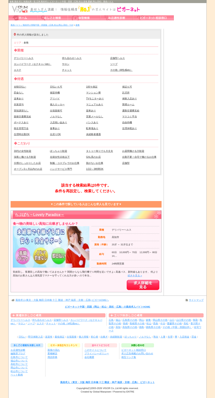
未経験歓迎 (116, 337)
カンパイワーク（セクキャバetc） (32, 64)
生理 (170, 337)
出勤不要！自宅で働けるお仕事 (139, 157)
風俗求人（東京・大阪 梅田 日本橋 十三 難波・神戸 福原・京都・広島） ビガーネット (107, 382)
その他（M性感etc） (121, 70)
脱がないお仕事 (94, 163)
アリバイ (55, 98)
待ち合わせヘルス (72, 58)
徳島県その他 (153, 327)
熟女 (155, 337)
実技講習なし (21, 110)
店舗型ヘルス (117, 58)
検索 (135, 34)
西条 (155, 323)
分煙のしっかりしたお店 (27, 163)
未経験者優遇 (93, 134)
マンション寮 (93, 92)
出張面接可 (56, 110)
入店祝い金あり (58, 122)
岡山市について (19, 367)
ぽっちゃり (130, 337)
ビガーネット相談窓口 (133, 350)
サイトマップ (196, 300)
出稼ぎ (104, 337)
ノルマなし (56, 116)
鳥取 (195, 320)
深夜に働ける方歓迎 (25, 157)
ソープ (113, 64)
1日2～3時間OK (94, 169)
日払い (22, 337)
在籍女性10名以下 (60, 157)
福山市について (19, 360)
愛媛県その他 (174, 323)
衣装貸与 (19, 104)
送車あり (19, 98)
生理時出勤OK (22, 134)
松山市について (19, 371)
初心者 (94, 337)
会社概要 (89, 357)
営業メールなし (94, 116)
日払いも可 (56, 86)
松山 (148, 323)
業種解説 (52, 353)
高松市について (19, 364)
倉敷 (148, 320)
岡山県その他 (160, 320)
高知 (118, 327)
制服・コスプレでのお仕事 (64, 163)
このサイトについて (95, 350)
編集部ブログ (18, 353)
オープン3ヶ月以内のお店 (28, 169)
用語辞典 (52, 357)
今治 (162, 323)
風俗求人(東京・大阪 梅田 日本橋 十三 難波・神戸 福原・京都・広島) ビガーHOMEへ (62, 300)
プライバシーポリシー (96, 353)
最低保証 (59, 337)
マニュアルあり (94, 104)
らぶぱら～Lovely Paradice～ (39, 215)
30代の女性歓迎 (22, 151)
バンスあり (92, 122)
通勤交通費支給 (130, 110)
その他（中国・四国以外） (177, 327)
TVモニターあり (95, 98)
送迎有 (48, 337)
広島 (111, 320)
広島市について (19, 357)
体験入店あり (129, 98)
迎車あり (91, 110)
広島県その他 (129, 320)
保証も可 (127, 86)
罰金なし (19, 92)
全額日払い (20, 86)
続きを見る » (135, 275)
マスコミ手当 (129, 116)
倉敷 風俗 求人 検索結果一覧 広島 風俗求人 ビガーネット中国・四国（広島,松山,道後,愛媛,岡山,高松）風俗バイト (61, 1)
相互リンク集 (128, 357)
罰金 (194, 337)
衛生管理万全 (21, 128)
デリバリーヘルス (23, 58)
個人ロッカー (57, 104)
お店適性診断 (18, 350)
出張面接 (71, 337)
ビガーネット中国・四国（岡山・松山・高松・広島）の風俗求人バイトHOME (107, 307)
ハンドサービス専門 (61, 169)
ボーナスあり (21, 122)
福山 (118, 320)
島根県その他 (137, 323)
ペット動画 (17, 375)
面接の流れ (54, 350)
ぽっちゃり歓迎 (58, 151)
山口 (172, 320)
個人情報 (84, 337)
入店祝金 (184, 337)
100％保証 (92, 86)
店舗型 (126, 163)
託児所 (126, 92)
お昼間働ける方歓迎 (133, 151)
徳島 (141, 327)
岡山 (141, 320)
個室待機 (55, 92)
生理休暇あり (129, 128)
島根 (125, 323)
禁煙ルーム (128, 104)
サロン (65, 64)
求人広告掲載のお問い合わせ (137, 353)
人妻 (163, 337)
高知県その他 (129, 327)
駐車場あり (92, 128)
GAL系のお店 (93, 157)
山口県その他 (183, 320)
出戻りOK (55, 134)
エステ (17, 70)
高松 (186, 323)
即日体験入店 (35, 337)
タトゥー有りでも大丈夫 (99, 151)
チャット (67, 70)
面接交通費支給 (22, 116)
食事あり (55, 128)
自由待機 (127, 122)
